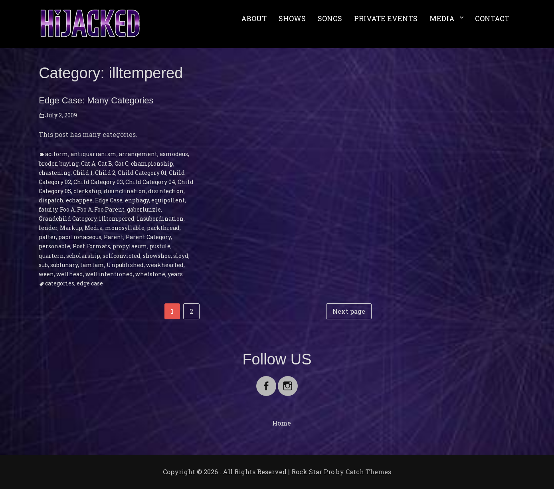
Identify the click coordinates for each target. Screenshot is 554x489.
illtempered (117, 218)
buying (69, 163)
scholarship (83, 255)
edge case (90, 283)
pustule (160, 246)
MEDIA (442, 18)
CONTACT (492, 18)
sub (43, 265)
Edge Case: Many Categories (96, 100)
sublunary (64, 265)
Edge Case (109, 200)
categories (59, 283)
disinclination (125, 191)
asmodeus (174, 154)
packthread (163, 228)
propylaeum (130, 246)
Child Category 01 (142, 172)
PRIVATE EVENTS (385, 18)
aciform (56, 154)
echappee (79, 200)
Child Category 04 (150, 182)
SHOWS (292, 18)
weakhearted (165, 265)
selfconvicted (121, 255)
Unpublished (125, 265)
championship (152, 163)
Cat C (122, 163)
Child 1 (83, 172)
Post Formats (91, 246)
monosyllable (124, 228)
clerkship (87, 191)
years (175, 274)
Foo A (67, 209)
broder (48, 163)
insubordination (160, 218)
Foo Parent (109, 209)
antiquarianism (94, 154)
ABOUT (254, 18)
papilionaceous (79, 237)
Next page (348, 311)
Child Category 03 (98, 182)
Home (281, 423)
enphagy (137, 200)
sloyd (180, 255)
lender (48, 228)
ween (46, 274)
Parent (113, 237)
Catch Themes (368, 471)
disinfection (166, 191)
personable (54, 246)
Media (94, 228)
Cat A (88, 163)
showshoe (157, 255)
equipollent (168, 200)
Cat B (105, 163)
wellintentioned (109, 274)
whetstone (150, 274)
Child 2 (105, 172)
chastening (55, 172)
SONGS (330, 18)
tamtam (92, 265)
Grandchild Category (68, 218)
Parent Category (148, 237)
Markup (71, 228)
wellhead (69, 274)
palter (47, 237)
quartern (51, 255)
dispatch (51, 200)
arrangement (138, 154)
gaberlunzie (144, 209)
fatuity (48, 209)
